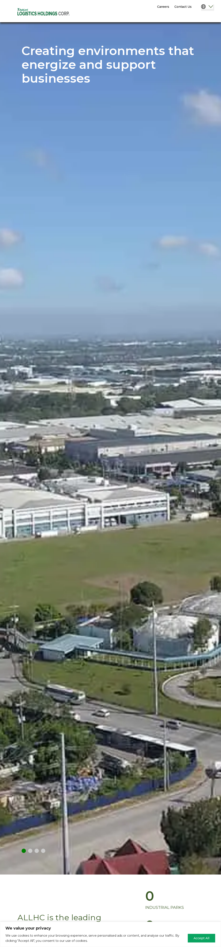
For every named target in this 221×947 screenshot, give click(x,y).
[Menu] (205, 16)
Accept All (201, 938)
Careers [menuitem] (163, 7)
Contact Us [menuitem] (183, 7)
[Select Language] (207, 7)
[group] (181, 900)
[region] (110, 934)
